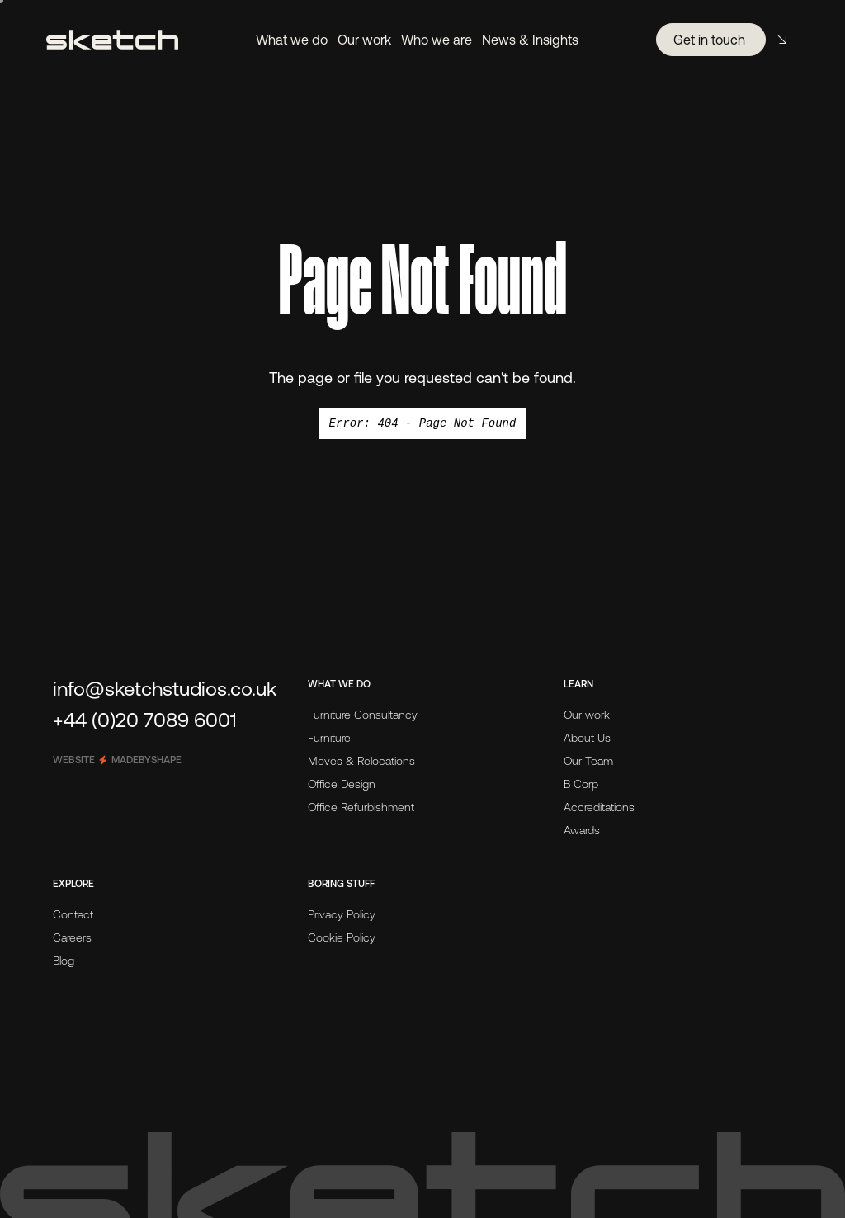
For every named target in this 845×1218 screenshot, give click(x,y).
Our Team (588, 760)
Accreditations (599, 807)
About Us (587, 737)
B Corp (581, 784)
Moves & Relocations (361, 760)
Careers (72, 937)
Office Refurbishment (361, 807)
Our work (587, 714)
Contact (73, 914)
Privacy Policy (341, 914)
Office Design (341, 784)
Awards (582, 830)
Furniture (329, 737)
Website (117, 760)
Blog (63, 960)
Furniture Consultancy (363, 714)
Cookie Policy (341, 937)
